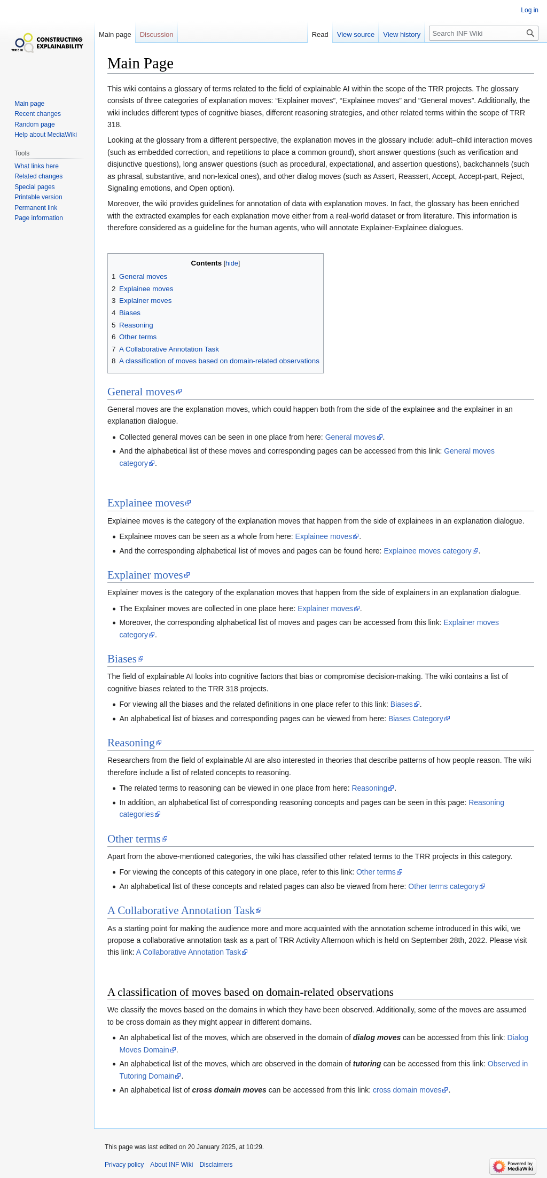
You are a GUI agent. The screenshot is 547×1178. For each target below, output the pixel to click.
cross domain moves (407, 1090)
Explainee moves (145, 502)
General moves (141, 391)
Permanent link (35, 208)
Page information (38, 218)
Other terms (134, 838)
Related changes (38, 176)
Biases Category (415, 718)
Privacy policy (124, 1164)
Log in (529, 10)
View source (356, 34)
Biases (122, 658)
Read (320, 34)
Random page (34, 124)
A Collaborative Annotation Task (181, 910)
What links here (36, 166)
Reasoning (131, 742)
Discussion (157, 34)
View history (401, 34)
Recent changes (37, 114)
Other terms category (443, 886)
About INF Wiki (171, 1164)
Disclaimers (215, 1164)
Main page (115, 34)
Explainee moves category (427, 551)
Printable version (38, 197)
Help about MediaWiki (45, 134)
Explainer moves (145, 574)
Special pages (34, 187)
